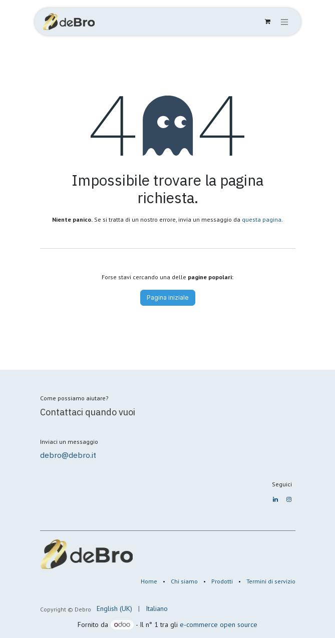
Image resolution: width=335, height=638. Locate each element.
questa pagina (261, 219)
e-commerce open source (218, 624)
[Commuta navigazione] (284, 22)
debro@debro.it (68, 455)
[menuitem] (114, 608)
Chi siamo (184, 581)
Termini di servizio (270, 581)
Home (149, 581)
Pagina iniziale (168, 297)
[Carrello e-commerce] (268, 22)
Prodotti (222, 581)
